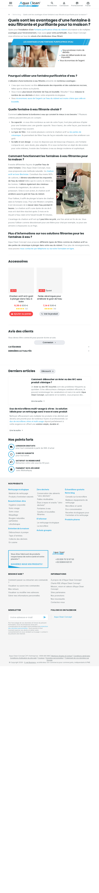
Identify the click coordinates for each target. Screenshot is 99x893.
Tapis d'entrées (17, 446)
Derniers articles (21, 598)
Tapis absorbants (18, 454)
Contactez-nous (58, 829)
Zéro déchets (16, 474)
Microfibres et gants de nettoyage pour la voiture (31, 378)
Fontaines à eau (17, 489)
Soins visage (16, 420)
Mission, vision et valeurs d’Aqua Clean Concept (67, 814)
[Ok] (45, 844)
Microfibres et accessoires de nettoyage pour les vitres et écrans (37, 367)
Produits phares (17, 540)
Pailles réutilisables (18, 482)
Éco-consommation (18, 532)
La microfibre (16, 505)
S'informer (15, 497)
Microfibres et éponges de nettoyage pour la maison (32, 364)
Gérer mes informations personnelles (24, 822)
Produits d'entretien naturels (22, 386)
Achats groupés (17, 509)
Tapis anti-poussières (20, 450)
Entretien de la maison (19, 439)
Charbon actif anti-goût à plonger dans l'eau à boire (21, 299)
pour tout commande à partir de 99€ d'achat (53, 674)
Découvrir (46, 598)
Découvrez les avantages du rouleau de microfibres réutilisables (49, 570)
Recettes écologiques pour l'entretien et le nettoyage (31, 535)
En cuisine (15, 469)
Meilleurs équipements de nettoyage (25, 524)
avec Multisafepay (53, 696)
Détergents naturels (19, 398)
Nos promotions (57, 822)
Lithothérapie (16, 434)
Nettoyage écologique (19, 352)
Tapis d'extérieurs (19, 458)
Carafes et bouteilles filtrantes (23, 493)
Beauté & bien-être (18, 403)
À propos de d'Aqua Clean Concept (66, 807)
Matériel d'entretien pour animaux (25, 382)
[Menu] (10, 4)
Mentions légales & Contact (61, 883)
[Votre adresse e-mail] (28, 844)
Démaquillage (17, 415)
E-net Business (30, 889)
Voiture (14, 390)
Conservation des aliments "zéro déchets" (27, 478)
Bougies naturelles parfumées (23, 430)
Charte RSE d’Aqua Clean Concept (65, 810)
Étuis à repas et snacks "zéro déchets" (26, 485)
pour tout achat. (53, 681)
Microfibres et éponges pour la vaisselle (27, 374)
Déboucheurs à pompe (20, 443)
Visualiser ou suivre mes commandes (24, 813)
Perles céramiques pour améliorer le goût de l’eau (49, 297)
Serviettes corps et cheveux (23, 411)
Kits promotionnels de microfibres (25, 360)
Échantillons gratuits (18, 513)
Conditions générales (82, 883)
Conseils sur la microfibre (21, 521)
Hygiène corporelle (18, 407)
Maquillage (15, 427)
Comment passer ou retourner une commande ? (28, 808)
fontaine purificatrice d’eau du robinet (50, 29)
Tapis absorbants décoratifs (23, 461)
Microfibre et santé (18, 528)
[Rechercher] (52, 4)
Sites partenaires (58, 819)
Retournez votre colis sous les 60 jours (53, 688)
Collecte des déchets (19, 466)
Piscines (15, 394)
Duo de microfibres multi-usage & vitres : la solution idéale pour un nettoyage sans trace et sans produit (38, 637)
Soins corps (15, 423)
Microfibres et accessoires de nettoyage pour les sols (33, 371)
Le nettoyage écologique (21, 501)
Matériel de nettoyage (19, 356)
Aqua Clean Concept (63, 844)
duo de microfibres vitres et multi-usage (73, 567)
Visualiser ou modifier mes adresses (23, 819)
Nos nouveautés (58, 826)
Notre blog (17, 15)
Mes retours (13, 816)
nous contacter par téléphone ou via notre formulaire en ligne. (47, 248)
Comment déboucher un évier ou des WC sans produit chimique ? (50, 549)
